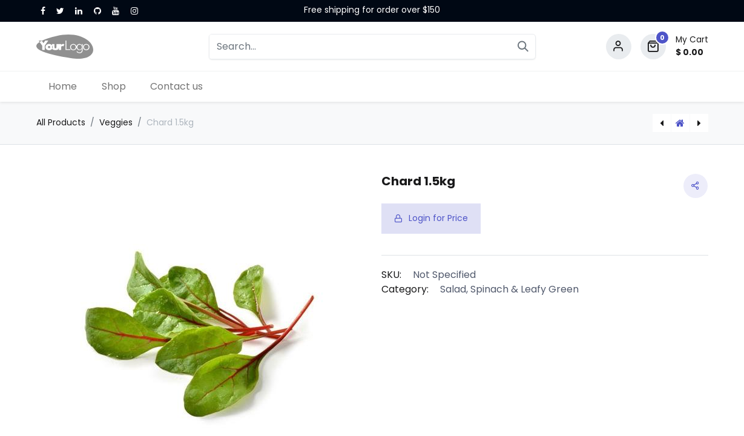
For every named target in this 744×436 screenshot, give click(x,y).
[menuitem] (63, 86)
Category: (405, 289)
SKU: (391, 275)
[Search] (523, 47)
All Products (60, 122)
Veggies (116, 122)
